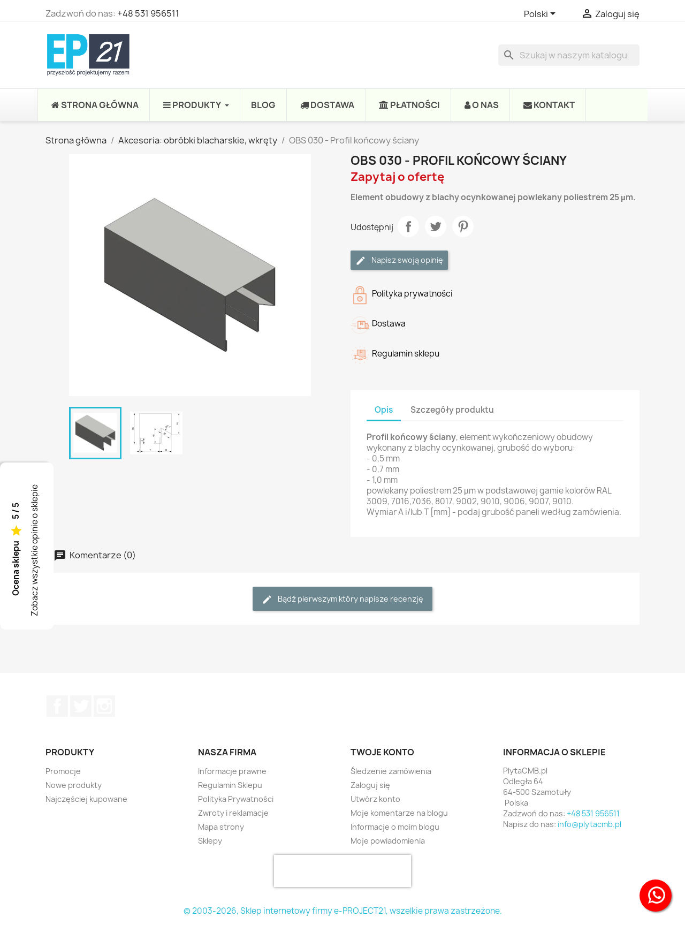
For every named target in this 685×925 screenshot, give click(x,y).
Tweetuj (435, 226)
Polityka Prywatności (235, 799)
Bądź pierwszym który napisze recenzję (342, 599)
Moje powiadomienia (388, 841)
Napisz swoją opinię (399, 260)
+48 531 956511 (148, 13)
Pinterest (463, 226)
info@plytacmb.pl (589, 824)
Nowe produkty (73, 785)
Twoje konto (382, 752)
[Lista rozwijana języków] (541, 14)
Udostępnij (408, 226)
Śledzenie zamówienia (391, 771)
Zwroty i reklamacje (233, 813)
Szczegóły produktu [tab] (452, 409)
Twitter (81, 706)
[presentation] (342, 871)
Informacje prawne (232, 771)
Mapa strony (221, 827)
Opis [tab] (384, 409)
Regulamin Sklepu (230, 785)
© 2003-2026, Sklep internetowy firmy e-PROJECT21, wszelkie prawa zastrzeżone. (343, 910)
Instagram (104, 706)
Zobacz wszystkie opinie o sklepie (34, 550)
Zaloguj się (370, 785)
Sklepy (210, 841)
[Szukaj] (569, 55)
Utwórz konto (375, 799)
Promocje (63, 771)
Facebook (57, 706)
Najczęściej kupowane (86, 799)
